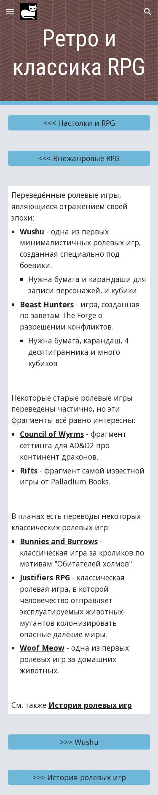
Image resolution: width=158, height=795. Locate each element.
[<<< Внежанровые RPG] (79, 158)
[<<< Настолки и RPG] (79, 123)
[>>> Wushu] (79, 742)
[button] (10, 11)
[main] (79, 53)
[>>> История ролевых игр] (79, 777)
